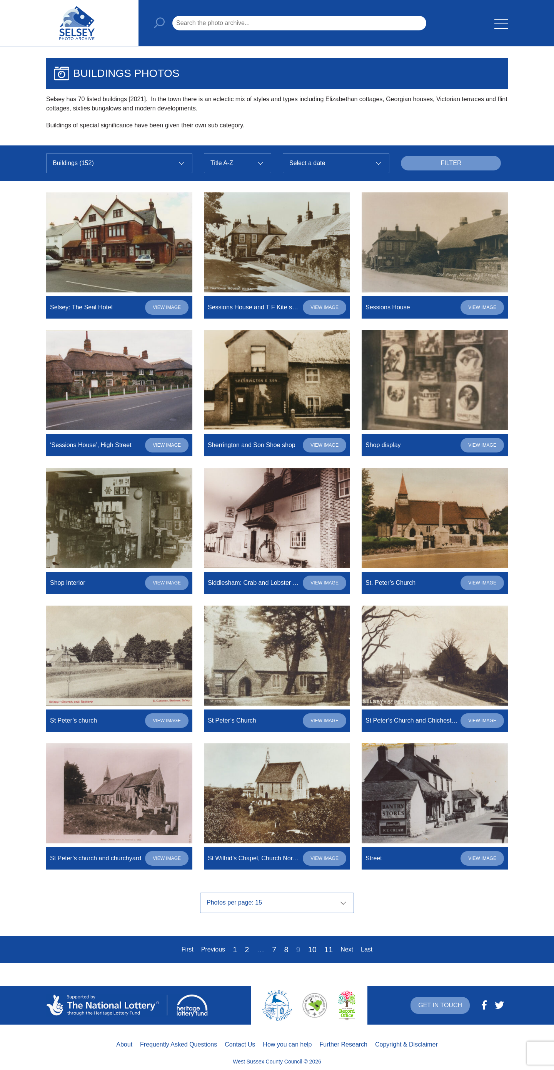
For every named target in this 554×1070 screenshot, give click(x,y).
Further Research (344, 1044)
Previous (213, 949)
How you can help (287, 1044)
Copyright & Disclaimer (406, 1044)
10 (312, 949)
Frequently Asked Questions (178, 1044)
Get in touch (440, 1005)
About (124, 1044)
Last (366, 949)
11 (328, 949)
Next (346, 949)
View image (167, 307)
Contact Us (240, 1044)
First (188, 949)
